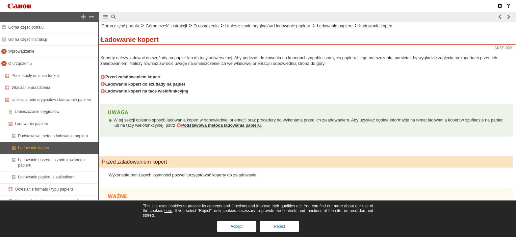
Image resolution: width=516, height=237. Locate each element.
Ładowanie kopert (33, 147)
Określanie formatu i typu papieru (44, 189)
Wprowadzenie (21, 51)
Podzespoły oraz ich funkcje (36, 75)
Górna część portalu (25, 27)
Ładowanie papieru (31, 123)
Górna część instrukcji (27, 39)
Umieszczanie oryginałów (37, 111)
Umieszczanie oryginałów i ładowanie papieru (51, 99)
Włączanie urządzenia (31, 87)
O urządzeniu (20, 63)
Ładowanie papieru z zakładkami (46, 177)
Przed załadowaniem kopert (133, 76)
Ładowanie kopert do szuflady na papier (145, 84)
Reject (279, 226)
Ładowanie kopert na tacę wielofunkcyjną (146, 91)
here (168, 210)
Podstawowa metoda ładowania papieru (53, 136)
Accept (237, 226)
